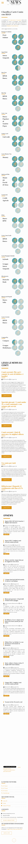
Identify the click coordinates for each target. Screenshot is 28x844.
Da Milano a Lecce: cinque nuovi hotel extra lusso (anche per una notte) (14, 621)
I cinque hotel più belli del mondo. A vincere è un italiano (14, 580)
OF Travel (4, 788)
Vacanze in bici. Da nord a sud (13, 702)
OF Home (4, 790)
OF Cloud (4, 786)
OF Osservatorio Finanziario (15, 20)
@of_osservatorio (7, 771)
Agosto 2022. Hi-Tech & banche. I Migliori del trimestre (14, 521)
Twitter (3, 803)
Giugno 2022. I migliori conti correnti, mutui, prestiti (13, 683)
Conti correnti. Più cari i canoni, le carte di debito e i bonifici (12, 374)
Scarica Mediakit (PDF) (8, 820)
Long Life (4, 800)
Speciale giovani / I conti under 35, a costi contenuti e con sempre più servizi (13, 404)
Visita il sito (6, 833)
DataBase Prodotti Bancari (12, 25)
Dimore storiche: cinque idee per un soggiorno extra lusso (14, 560)
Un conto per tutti (8, 463)
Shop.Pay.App (5, 793)
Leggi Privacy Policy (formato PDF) (14, 829)
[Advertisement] (14, 743)
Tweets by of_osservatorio (9, 770)
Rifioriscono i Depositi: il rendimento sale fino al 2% (12, 487)
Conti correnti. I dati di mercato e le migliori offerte (12, 433)
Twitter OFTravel (5, 805)
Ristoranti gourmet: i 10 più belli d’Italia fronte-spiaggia (14, 599)
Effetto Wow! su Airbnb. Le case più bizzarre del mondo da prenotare (14, 643)
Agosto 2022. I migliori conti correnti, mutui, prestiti (13, 541)
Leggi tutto (6, 395)
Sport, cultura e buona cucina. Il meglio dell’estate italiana (14, 663)
